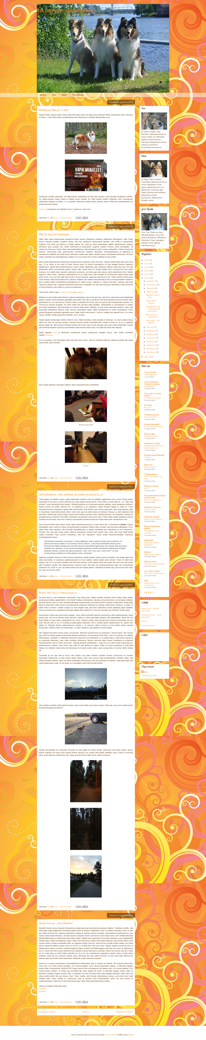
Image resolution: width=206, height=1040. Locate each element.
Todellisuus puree (151, 414)
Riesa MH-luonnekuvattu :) (154, 573)
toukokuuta (151, 338)
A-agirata (79, 292)
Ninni (146, 580)
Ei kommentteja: (66, 218)
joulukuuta (150, 281)
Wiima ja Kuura (150, 561)
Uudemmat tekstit (47, 1012)
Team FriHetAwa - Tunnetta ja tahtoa (152, 383)
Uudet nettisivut (150, 374)
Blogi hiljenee (149, 386)
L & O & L (148, 592)
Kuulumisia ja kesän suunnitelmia (151, 584)
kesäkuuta (150, 334)
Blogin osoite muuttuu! (153, 519)
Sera (54, 95)
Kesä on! (147, 407)
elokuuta (150, 327)
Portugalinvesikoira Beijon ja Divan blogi (154, 496)
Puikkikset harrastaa (152, 507)
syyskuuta (150, 291)
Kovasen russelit (148, 625)
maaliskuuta (151, 345)
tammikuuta (151, 352)
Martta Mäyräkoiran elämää (152, 527)
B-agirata (70, 292)
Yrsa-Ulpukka (78, 95)
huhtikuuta (150, 341)
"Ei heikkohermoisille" (152, 398)
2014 (147, 274)
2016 (147, 267)
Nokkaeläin (148, 540)
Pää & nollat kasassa (54, 234)
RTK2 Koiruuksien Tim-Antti (153, 477)
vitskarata (48, 335)
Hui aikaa (147, 457)
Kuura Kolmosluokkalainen (154, 563)
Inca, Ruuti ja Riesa (152, 571)
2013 (147, 278)
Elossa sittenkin (150, 417)
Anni (145, 672)
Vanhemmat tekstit (124, 1012)
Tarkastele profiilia (149, 675)
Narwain (147, 552)
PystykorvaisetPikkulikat (154, 455)
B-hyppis (42, 991)
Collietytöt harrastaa (65, 10)
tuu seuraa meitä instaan (153, 426)
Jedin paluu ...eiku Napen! (56, 923)
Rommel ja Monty (151, 486)
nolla (55, 332)
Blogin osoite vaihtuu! (152, 554)
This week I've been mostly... (152, 394)
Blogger (132, 1035)
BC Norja (148, 405)
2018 (147, 260)
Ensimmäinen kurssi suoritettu (152, 531)
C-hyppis (62, 292)
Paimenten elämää (151, 517)
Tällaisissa (43, 209)
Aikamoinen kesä (150, 436)
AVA (146, 488)
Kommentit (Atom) (88, 1019)
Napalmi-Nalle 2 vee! (54, 110)
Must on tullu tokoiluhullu (58, 593)
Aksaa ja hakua (150, 509)
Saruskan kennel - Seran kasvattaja (151, 616)
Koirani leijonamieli (151, 424)
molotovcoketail (111, 1035)
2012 (147, 356)
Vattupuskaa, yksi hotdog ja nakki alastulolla (71, 494)
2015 (147, 270)
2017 (147, 263)
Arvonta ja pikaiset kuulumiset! (151, 543)
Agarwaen (148, 464)
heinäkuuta (151, 330)
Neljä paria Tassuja (152, 443)
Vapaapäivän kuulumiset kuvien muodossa (153, 446)
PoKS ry (144, 621)
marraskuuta (151, 284)
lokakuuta (150, 288)
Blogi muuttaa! (150, 467)
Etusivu (43, 95)
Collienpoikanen (150, 474)
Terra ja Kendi (150, 372)
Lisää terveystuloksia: (152, 500)
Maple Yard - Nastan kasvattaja (150, 609)
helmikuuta (151, 348)
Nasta (64, 95)
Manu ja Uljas (149, 434)
